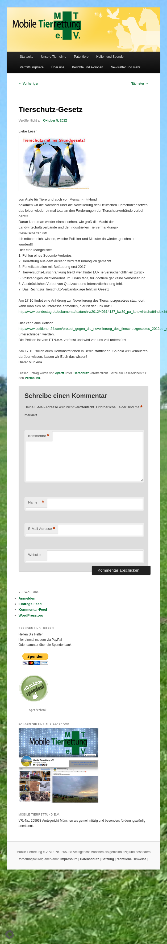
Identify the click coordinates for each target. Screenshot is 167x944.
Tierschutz (81, 373)
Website (34, 555)
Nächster (140, 83)
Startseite (27, 57)
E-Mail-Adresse (41, 529)
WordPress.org (31, 615)
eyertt (59, 373)
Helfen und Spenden (110, 57)
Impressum (69, 859)
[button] (9, 934)
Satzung (108, 859)
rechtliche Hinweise (132, 859)
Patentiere (81, 57)
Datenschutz (90, 859)
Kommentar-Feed (33, 610)
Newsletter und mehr (125, 67)
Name (36, 502)
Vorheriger (29, 83)
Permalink (32, 378)
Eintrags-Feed (30, 604)
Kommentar (38, 436)
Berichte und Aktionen (87, 67)
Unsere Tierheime (53, 57)
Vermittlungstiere (32, 67)
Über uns (57, 67)
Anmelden (27, 598)
